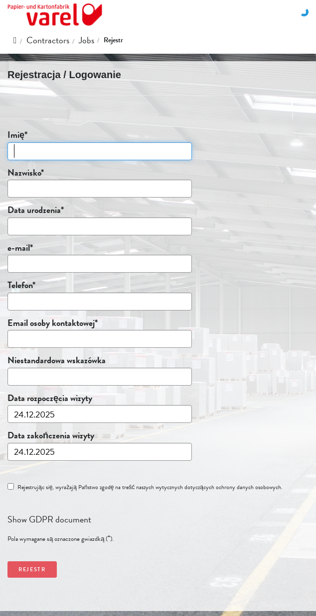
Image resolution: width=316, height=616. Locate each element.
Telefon (21, 285)
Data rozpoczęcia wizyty (49, 398)
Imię (17, 135)
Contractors (47, 40)
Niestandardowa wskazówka (56, 360)
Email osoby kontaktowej (52, 323)
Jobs (86, 40)
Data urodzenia (35, 210)
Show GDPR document (49, 519)
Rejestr (113, 40)
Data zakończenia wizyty (50, 435)
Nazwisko (25, 173)
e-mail (20, 248)
